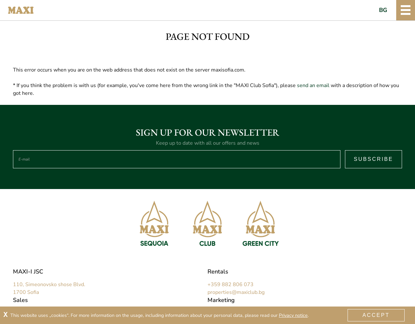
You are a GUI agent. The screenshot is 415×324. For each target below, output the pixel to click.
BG (383, 10)
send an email (313, 85)
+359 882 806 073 (231, 284)
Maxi (21, 10)
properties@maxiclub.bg (236, 292)
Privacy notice (293, 315)
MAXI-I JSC (28, 271)
